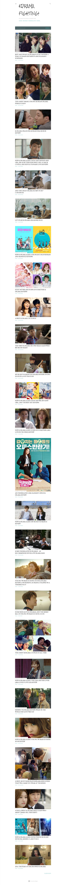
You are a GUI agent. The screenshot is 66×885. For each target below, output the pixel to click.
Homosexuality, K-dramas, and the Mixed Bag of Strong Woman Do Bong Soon (31, 613)
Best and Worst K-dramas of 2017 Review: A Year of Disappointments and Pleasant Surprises (32, 56)
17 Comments (20, 60)
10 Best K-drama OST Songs (25, 318)
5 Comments (20, 258)
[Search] (50, 3)
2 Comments (20, 166)
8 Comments (20, 496)
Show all (47, 28)
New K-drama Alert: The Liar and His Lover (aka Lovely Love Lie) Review (32, 681)
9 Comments (20, 293)
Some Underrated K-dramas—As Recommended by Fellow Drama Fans (30, 552)
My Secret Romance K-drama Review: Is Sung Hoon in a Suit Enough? (32, 375)
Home (20, 20)
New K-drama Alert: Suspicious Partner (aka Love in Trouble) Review (32, 431)
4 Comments (20, 222)
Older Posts (47, 873)
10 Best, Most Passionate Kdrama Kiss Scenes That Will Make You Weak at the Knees (32, 782)
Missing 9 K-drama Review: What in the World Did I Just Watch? (30, 711)
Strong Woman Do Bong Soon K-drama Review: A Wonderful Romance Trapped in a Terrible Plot (32, 583)
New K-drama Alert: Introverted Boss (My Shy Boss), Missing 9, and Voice (31, 838)
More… (39, 20)
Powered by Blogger (33, 881)
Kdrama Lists (32, 20)
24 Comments (20, 555)
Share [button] (16, 60)
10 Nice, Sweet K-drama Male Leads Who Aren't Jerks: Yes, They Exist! (30, 811)
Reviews (25, 20)
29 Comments (20, 105)
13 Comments (20, 320)
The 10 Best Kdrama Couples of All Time (31, 653)
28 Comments (20, 349)
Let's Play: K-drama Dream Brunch (29, 220)
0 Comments (20, 134)
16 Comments (20, 194)
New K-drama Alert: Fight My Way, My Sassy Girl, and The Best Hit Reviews (31, 401)
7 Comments (20, 586)
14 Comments (20, 378)
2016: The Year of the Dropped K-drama (30, 866)
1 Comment (20, 615)
